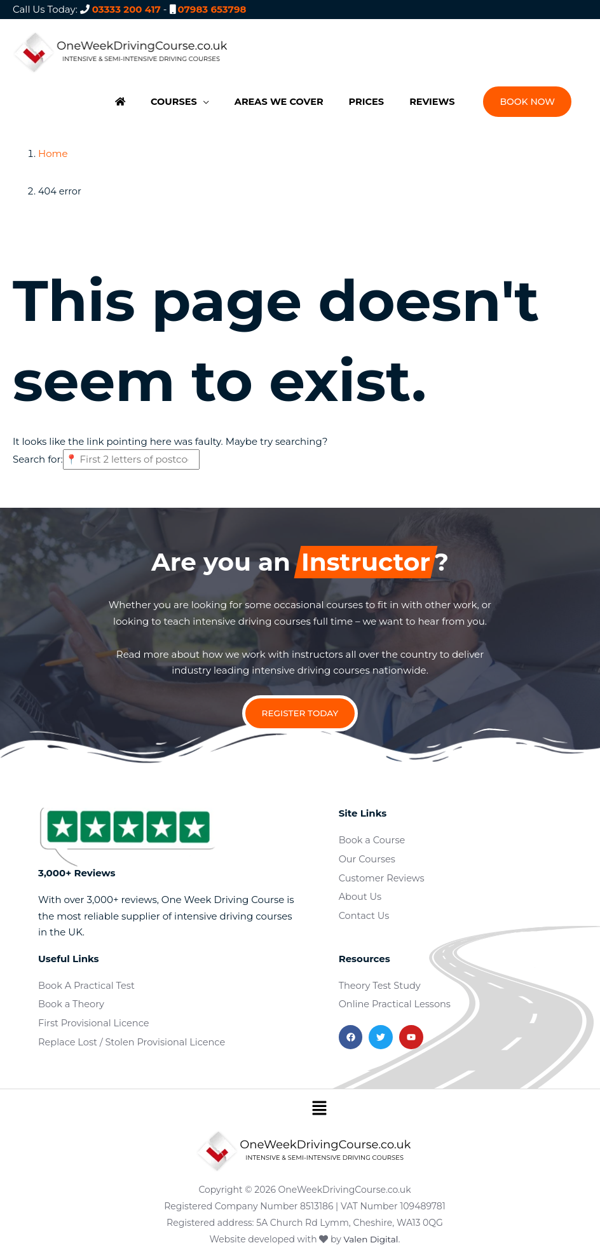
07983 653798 (211, 9)
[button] (173, 100)
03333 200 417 (126, 9)
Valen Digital (371, 1233)
